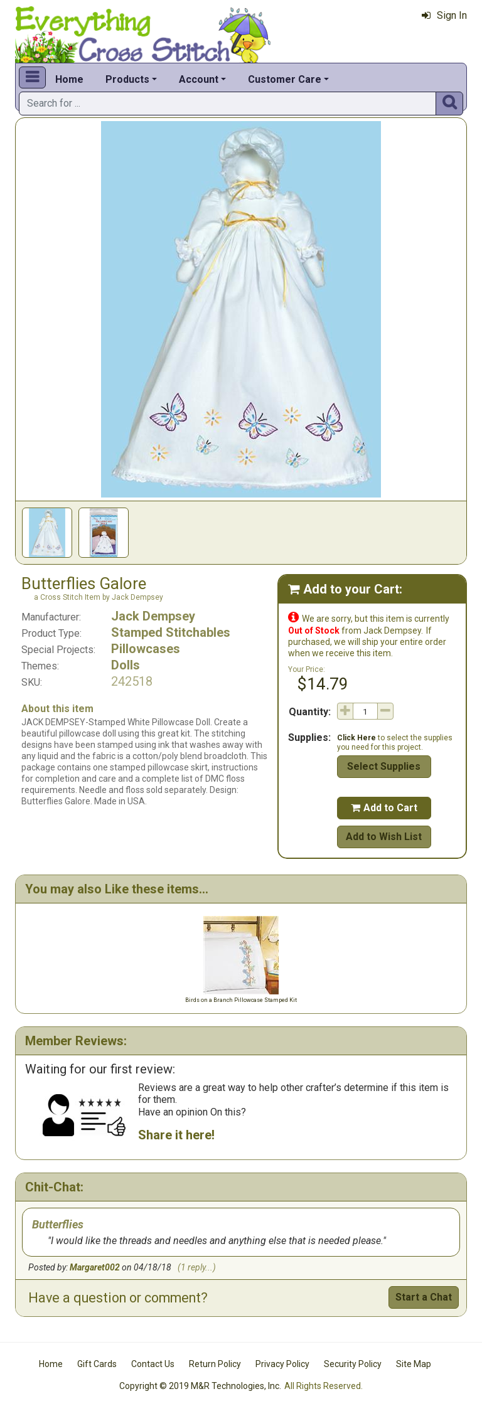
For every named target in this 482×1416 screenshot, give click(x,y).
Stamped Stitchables (170, 632)
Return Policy (215, 1364)
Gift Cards (97, 1364)
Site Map (413, 1364)
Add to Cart (384, 808)
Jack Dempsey (153, 616)
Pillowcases (145, 648)
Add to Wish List (384, 837)
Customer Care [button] (284, 79)
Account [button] (198, 79)
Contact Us (152, 1364)
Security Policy (353, 1364)
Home (69, 79)
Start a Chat (423, 1297)
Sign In (444, 15)
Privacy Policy (282, 1364)
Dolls (125, 665)
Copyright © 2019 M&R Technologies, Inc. (200, 1386)
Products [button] (127, 79)
